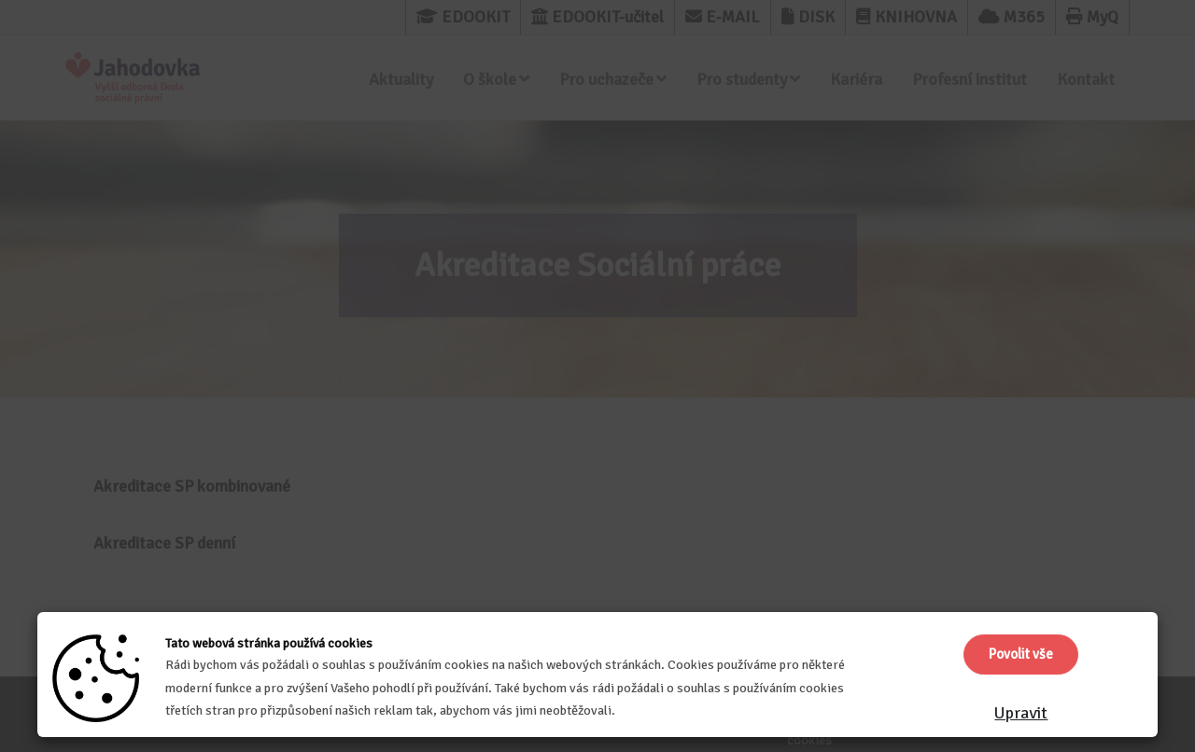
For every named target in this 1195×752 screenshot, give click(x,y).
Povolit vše (1021, 654)
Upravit (1020, 713)
